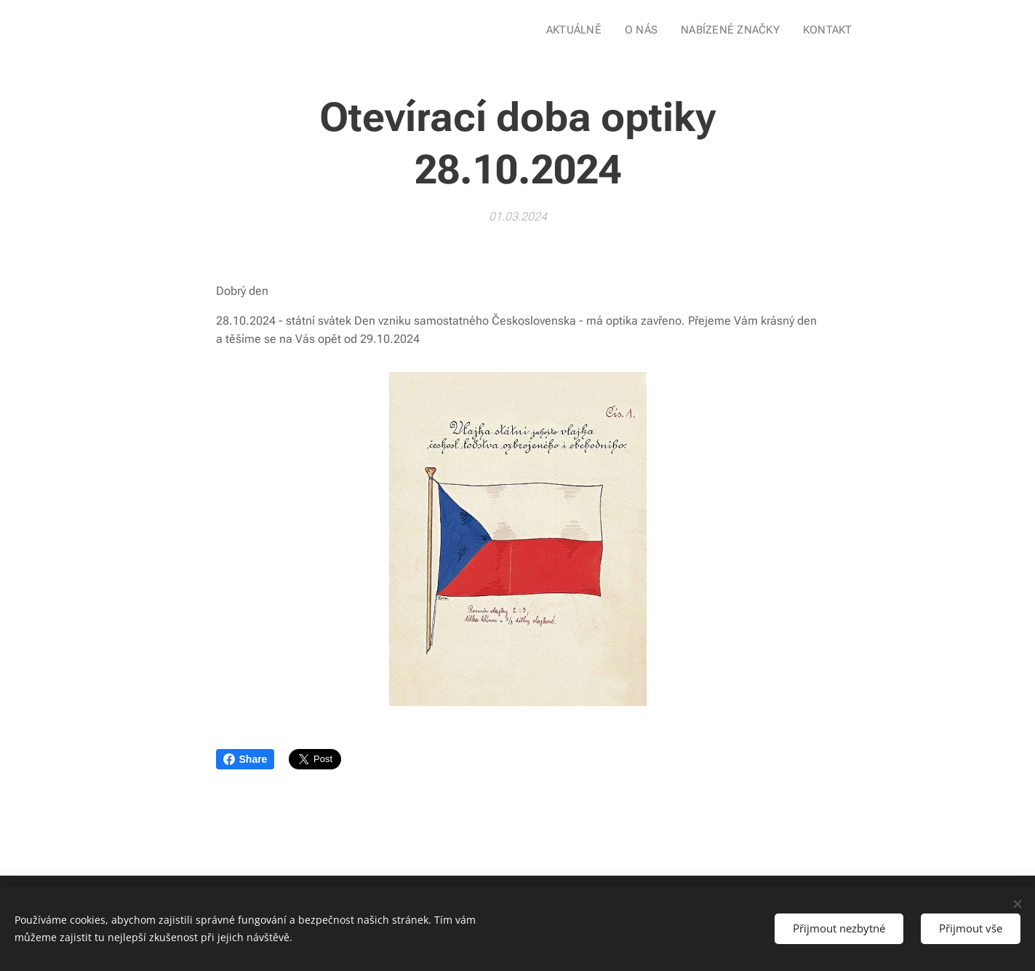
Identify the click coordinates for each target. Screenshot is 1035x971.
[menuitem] (582, 30)
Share (245, 759)
